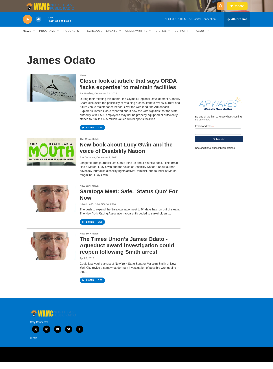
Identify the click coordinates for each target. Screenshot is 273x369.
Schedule (94, 38)
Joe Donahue (87, 164)
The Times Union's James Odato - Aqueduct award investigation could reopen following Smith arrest (127, 252)
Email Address (204, 133)
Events (111, 38)
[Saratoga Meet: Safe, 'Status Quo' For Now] (51, 205)
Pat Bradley (86, 100)
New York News (89, 193)
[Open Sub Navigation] (34, 38)
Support (181, 38)
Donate (240, 10)
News (27, 38)
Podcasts (71, 38)
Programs (47, 38)
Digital (161, 38)
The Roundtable (89, 146)
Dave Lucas (86, 211)
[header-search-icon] (222, 9)
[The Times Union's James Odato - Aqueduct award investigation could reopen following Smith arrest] (51, 253)
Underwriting (136, 38)
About (201, 38)
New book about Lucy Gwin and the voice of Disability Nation (126, 155)
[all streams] (237, 26)
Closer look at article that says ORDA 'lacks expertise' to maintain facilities (128, 91)
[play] (27, 27)
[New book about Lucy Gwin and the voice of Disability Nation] (51, 159)
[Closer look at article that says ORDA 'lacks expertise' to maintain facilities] (51, 95)
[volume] (38, 27)
